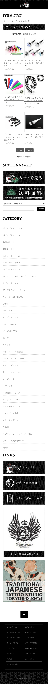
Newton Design (27, 678)
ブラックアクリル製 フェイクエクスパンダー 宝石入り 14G (13, 137)
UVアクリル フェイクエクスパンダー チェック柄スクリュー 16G (34, 100)
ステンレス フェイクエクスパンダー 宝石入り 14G (34, 63)
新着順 (33, 34)
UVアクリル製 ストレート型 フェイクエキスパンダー (13, 63)
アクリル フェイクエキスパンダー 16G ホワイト (33, 137)
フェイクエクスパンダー (21, 21)
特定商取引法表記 (31, 648)
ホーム (6, 21)
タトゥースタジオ (12, 643)
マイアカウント (30, 653)
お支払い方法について (14, 632)
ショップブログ (12, 648)
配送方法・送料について (33, 632)
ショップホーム (12, 627)
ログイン (10, 659)
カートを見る (29, 659)
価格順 (26, 34)
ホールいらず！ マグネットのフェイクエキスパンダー (14, 99)
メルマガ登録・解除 (13, 637)
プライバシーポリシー (14, 664)
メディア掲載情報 (31, 643)
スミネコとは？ (30, 637)
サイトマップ (11, 653)
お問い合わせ (29, 627)
